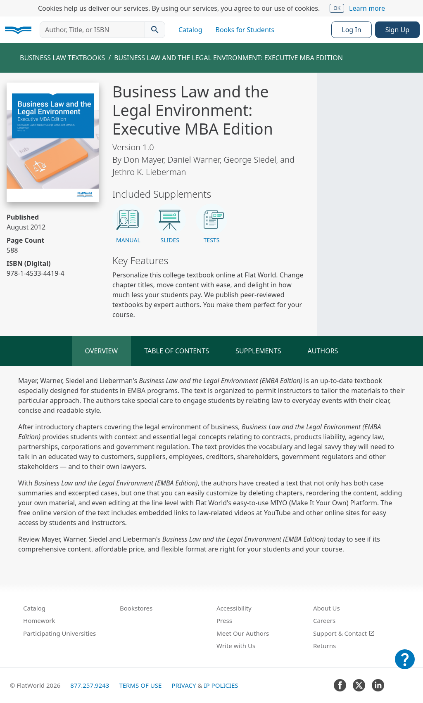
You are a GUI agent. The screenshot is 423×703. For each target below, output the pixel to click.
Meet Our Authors (242, 633)
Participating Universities (59, 633)
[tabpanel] (211, 465)
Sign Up (397, 29)
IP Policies (221, 685)
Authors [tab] (322, 350)
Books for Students (245, 29)
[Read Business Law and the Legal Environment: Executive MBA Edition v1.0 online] (53, 142)
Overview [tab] (101, 350)
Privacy (183, 685)
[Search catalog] (155, 29)
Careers (324, 620)
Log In (351, 29)
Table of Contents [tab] (176, 350)
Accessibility (234, 608)
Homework (39, 620)
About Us (326, 608)
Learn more (367, 8)
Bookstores (136, 608)
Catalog (190, 29)
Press (224, 620)
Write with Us (235, 645)
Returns (324, 645)
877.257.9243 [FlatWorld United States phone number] (89, 685)
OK (336, 8)
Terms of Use (140, 685)
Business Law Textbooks (62, 57)
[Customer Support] (405, 665)
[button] (128, 224)
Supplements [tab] (258, 350)
